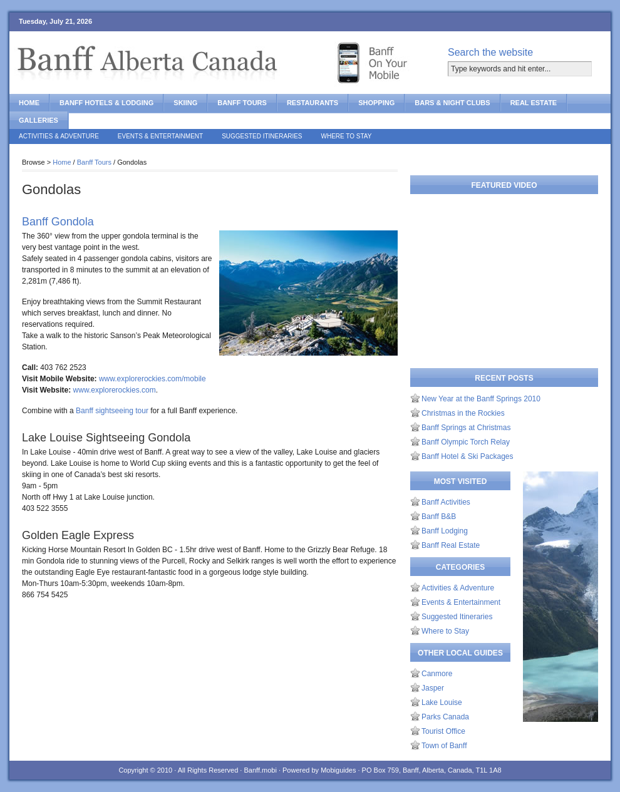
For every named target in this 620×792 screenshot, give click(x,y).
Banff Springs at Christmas (466, 427)
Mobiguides (338, 770)
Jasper (432, 688)
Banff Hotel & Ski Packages (467, 456)
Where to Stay (346, 136)
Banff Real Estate (450, 545)
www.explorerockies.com (114, 390)
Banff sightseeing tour (112, 410)
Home (29, 102)
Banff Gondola (58, 221)
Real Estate (533, 102)
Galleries (38, 120)
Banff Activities (445, 502)
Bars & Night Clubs (452, 102)
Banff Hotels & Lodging (106, 102)
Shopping (376, 102)
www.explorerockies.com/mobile (152, 378)
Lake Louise (441, 702)
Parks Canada (445, 716)
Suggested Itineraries (262, 136)
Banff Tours (242, 102)
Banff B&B (438, 516)
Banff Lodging (444, 531)
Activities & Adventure (59, 136)
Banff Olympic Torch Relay (465, 442)
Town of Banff (444, 745)
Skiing (185, 102)
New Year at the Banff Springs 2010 (480, 398)
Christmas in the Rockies (463, 413)
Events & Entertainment (160, 136)
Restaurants (312, 102)
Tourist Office (443, 731)
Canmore (436, 673)
